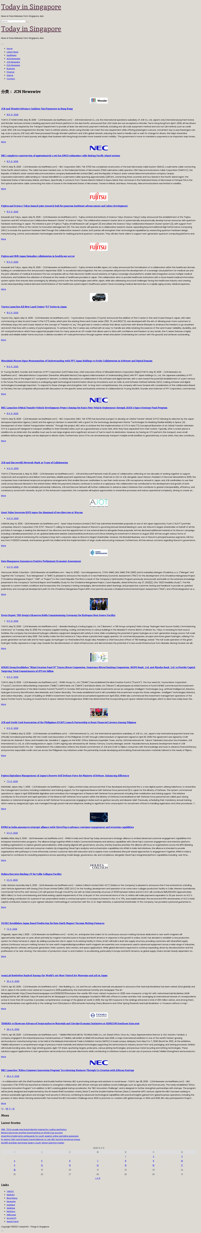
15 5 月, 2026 (12, 161)
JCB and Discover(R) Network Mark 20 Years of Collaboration (34, 462)
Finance (10, 72)
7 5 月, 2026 (12, 781)
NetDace (11, 1211)
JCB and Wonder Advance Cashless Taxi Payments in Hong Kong (37, 108)
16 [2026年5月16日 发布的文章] (153, 1165)
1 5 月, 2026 (12, 929)
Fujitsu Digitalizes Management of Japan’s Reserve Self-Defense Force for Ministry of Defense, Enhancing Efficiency (65, 775)
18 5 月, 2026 (12, 114)
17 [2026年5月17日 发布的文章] (182, 1165)
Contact (11, 78)
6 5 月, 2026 (12, 833)
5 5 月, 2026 (12, 880)
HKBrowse (11, 1214)
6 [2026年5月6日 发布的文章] (69, 1160)
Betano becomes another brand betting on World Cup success (32, 1132)
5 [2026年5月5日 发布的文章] (41, 1160)
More (3, 141)
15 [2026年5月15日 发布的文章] (125, 1165)
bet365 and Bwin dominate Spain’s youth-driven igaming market (32, 1142)
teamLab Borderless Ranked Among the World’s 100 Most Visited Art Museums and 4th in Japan (54, 975)
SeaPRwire (11, 55)
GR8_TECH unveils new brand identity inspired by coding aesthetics (34, 1129)
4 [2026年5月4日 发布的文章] (14, 1160)
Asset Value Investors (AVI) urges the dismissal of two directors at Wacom (42, 512)
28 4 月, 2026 (13, 1029)
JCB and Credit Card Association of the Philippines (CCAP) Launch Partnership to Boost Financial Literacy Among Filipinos (68, 722)
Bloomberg (12, 1198)
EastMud (11, 1204)
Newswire (11, 1201)
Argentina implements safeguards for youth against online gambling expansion (40, 1136)
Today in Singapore (31, 6)
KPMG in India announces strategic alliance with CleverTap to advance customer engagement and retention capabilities (67, 827)
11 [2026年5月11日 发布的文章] (14, 1165)
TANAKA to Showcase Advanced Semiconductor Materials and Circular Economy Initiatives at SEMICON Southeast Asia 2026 (70, 1023)
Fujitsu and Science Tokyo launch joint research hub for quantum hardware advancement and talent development (64, 205)
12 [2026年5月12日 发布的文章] (42, 1165)
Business (11, 68)
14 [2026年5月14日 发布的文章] (98, 1165)
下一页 (12, 1108)
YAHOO (10, 1191)
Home (10, 48)
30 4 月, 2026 (13, 981)
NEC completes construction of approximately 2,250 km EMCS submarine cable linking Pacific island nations (60, 155)
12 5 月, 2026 (12, 677)
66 (7, 1108)
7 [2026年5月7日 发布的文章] (97, 1160)
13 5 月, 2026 (12, 621)
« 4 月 (97, 1178)
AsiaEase (11, 1208)
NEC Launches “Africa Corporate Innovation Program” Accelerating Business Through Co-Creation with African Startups (67, 1070)
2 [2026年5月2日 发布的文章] (153, 1156)
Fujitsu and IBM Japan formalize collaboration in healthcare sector (38, 256)
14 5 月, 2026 (13, 468)
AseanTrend (12, 1221)
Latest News (12, 52)
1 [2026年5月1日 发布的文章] (125, 1156)
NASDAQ (11, 1194)
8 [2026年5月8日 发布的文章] (125, 1160)
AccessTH (11, 1218)
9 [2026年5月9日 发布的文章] (153, 1160)
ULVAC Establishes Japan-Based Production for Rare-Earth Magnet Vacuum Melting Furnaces (52, 923)
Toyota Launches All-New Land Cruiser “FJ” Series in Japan (34, 306)
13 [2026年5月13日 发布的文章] (70, 1165)
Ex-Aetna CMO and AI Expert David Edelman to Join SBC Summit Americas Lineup (40, 1139)
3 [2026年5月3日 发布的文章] (182, 1156)
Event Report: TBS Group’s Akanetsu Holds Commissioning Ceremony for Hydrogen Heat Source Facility (58, 615)
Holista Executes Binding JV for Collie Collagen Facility (31, 874)
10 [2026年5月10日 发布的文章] (182, 1160)
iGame (10, 75)
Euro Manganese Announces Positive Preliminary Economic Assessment (41, 561)
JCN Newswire (13, 62)
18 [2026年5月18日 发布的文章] (14, 1169)
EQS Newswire (13, 65)
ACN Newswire (13, 58)
